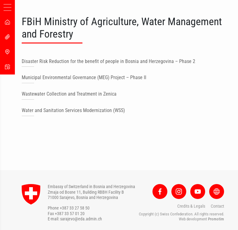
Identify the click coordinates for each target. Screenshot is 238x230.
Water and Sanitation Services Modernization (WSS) (73, 110)
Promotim (216, 219)
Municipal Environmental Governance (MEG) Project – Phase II (84, 77)
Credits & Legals (191, 206)
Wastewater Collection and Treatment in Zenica (69, 94)
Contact (217, 206)
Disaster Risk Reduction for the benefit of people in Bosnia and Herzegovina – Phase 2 (108, 61)
